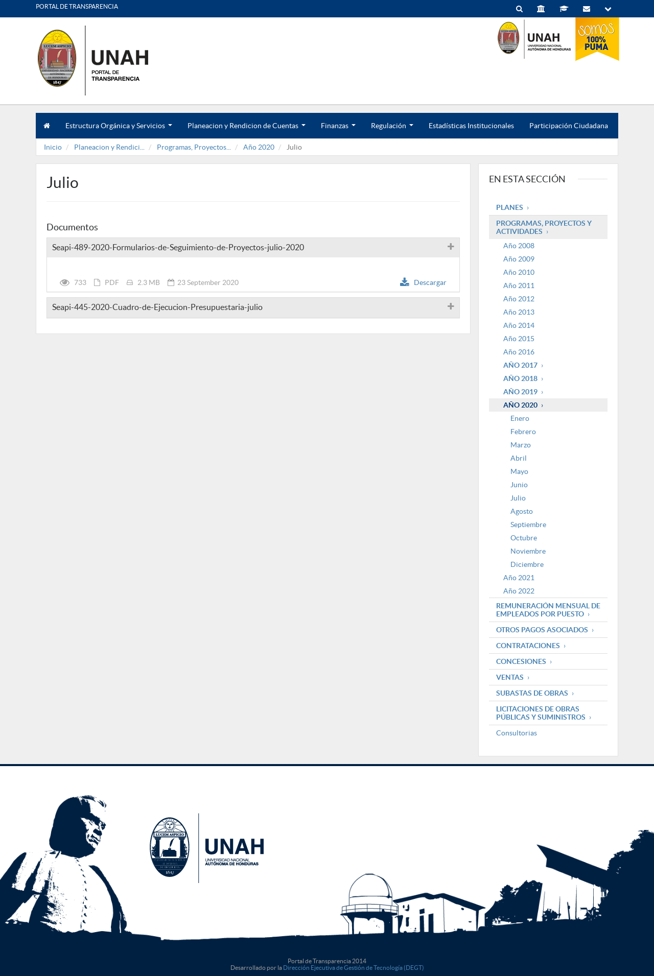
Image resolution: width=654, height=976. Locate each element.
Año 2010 (518, 272)
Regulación (392, 130)
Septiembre (528, 524)
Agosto (521, 511)
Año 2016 (518, 352)
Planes (509, 207)
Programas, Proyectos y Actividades (544, 227)
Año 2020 (258, 147)
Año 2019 (520, 392)
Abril (518, 458)
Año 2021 (518, 578)
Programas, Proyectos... (194, 147)
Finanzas (338, 130)
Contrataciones (528, 645)
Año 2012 (518, 299)
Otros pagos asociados (542, 630)
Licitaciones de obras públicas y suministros (541, 713)
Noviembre (528, 551)
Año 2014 (518, 325)
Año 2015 (518, 339)
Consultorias (516, 733)
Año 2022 (518, 591)
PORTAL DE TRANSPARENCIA (77, 6)
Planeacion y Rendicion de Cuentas (247, 130)
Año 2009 (518, 259)
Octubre (523, 538)
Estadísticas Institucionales (471, 126)
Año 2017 (520, 365)
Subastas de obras (532, 693)
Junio (519, 485)
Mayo (519, 471)
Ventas (510, 677)
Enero (519, 418)
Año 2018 (520, 378)
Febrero (523, 431)
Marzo (520, 445)
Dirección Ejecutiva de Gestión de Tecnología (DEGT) (353, 967)
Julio (518, 498)
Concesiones (521, 661)
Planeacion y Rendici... (109, 147)
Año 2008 (518, 246)
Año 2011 (518, 285)
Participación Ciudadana (568, 126)
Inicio (53, 147)
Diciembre (527, 564)
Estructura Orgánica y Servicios (118, 130)
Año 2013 (518, 312)
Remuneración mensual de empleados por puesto (548, 610)
